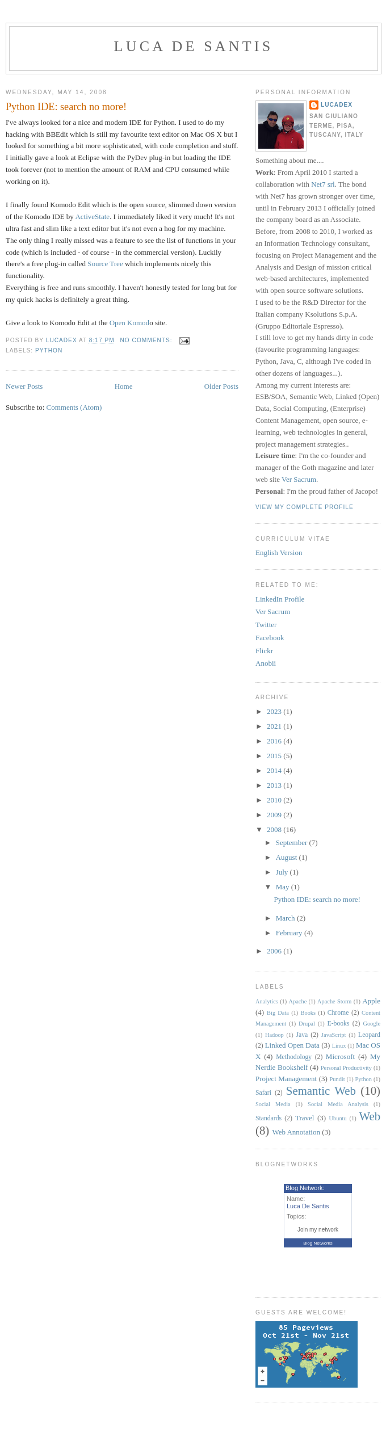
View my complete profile (304, 507)
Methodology (294, 1057)
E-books (339, 1023)
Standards (268, 1118)
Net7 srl (323, 184)
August (287, 857)
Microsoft (340, 1056)
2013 (275, 785)
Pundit (337, 1079)
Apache (298, 1001)
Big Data (278, 1013)
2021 (275, 726)
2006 (275, 951)
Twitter (265, 624)
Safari (263, 1092)
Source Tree (105, 263)
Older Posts (221, 386)
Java (302, 1035)
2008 (275, 829)
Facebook (269, 637)
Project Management (286, 1078)
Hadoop (274, 1035)
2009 (275, 814)
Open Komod (129, 322)
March (286, 918)
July (283, 872)
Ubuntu (338, 1118)
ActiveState (92, 216)
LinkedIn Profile (279, 599)
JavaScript (333, 1035)
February (290, 932)
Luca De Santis (194, 46)
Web (369, 1116)
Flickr (264, 650)
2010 (275, 800)
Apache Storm (334, 1001)
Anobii (265, 663)
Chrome (338, 1012)
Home (124, 386)
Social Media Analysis (338, 1104)
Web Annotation (296, 1132)
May (283, 887)
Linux (339, 1046)
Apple (371, 1001)
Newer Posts (24, 386)
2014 (275, 770)
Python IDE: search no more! (66, 106)
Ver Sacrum (299, 479)
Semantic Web (321, 1090)
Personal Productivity (346, 1068)
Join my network (317, 1229)
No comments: (147, 340)
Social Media (273, 1104)
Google (371, 1023)
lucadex (337, 105)
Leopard (369, 1035)
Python (48, 350)
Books (308, 1013)
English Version (278, 552)
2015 (275, 755)
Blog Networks (318, 1243)
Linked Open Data (292, 1045)
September (292, 842)
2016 (275, 741)
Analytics (266, 1001)
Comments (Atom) (74, 407)
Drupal (307, 1023)
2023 (275, 711)
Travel (304, 1118)
